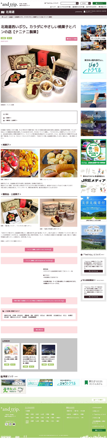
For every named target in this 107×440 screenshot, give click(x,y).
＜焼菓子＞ (8, 120)
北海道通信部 (32, 319)
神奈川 (58, 420)
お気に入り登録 (72, 41)
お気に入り (102, 8)
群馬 (37, 420)
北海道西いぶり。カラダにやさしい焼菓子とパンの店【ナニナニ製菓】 (33, 19)
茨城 (27, 420)
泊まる (69, 416)
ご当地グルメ (58, 317)
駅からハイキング (15, 319)
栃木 (32, 420)
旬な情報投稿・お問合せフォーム (98, 424)
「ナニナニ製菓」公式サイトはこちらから (39, 252)
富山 (48, 423)
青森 (27, 416)
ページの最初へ (98, 402)
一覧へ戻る (39, 332)
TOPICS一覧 (96, 420)
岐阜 (27, 425)
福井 (58, 423)
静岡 (42, 423)
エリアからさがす (63, 8)
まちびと (99, 5)
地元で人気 (8, 317)
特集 (82, 416)
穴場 (14, 317)
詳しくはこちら (93, 273)
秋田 (32, 416)
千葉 (48, 420)
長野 (32, 423)
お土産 (7, 319)
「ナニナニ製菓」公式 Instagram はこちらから (39, 263)
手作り (37, 317)
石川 (53, 423)
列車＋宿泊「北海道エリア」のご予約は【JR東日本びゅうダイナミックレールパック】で (39, 303)
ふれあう (20, 317)
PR (82, 420)
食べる (76, 413)
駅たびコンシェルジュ (73, 420)
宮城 (48, 416)
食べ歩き (49, 317)
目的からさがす (78, 8)
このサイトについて (98, 428)
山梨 (37, 423)
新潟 (27, 423)
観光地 (27, 317)
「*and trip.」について (51, 4)
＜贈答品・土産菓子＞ (11, 122)
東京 (53, 420)
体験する (76, 416)
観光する (69, 413)
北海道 (11, 19)
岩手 (37, 416)
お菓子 (70, 317)
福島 (53, 416)
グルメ (43, 317)
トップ (52, 8)
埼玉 (42, 420)
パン (65, 317)
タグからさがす (91, 8)
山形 (42, 416)
